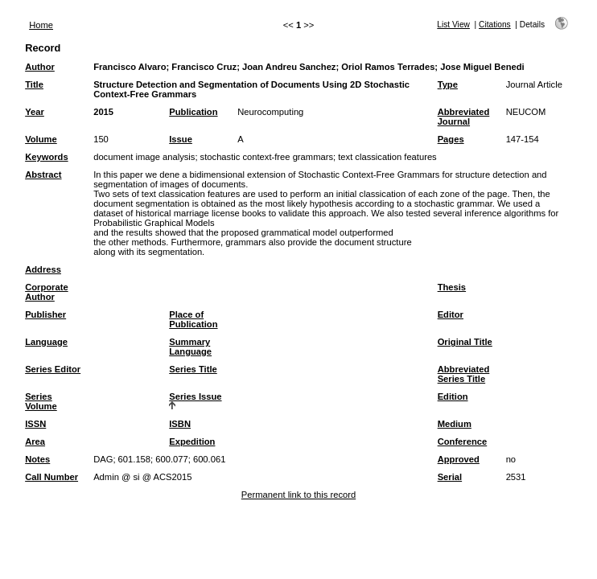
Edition (453, 396)
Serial (450, 477)
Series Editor (52, 369)
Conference (463, 441)
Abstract (43, 174)
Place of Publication (193, 319)
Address (43, 269)
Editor (450, 314)
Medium (454, 424)
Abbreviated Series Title (464, 374)
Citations (495, 24)
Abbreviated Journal (464, 116)
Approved (459, 459)
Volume (41, 139)
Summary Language (190, 346)
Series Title (193, 369)
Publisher (45, 314)
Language (46, 342)
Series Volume (41, 401)
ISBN (180, 424)
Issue (180, 139)
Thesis (452, 287)
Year (34, 112)
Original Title (465, 342)
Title (34, 84)
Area (35, 441)
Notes (37, 459)
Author (40, 67)
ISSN (35, 424)
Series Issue (195, 396)
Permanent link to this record (298, 494)
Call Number (51, 477)
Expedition (192, 441)
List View (453, 24)
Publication (193, 112)
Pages (451, 139)
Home (41, 25)
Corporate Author (46, 292)
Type (448, 84)
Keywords (46, 157)
